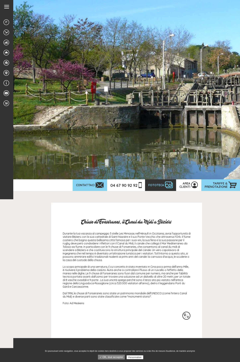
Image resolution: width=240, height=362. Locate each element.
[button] (6, 6)
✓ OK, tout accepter (111, 357)
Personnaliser (135, 357)
